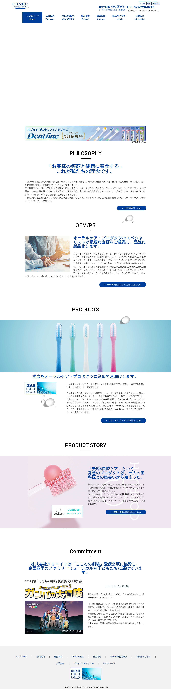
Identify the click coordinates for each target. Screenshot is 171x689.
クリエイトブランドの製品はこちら (125, 419)
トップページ (22, 656)
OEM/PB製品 (77, 656)
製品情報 (96, 656)
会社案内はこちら (133, 207)
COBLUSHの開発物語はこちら (127, 511)
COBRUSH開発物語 (118, 656)
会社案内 (41, 656)
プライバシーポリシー (83, 663)
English (155, 3)
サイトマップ (109, 663)
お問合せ (60, 663)
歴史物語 (58, 656)
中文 (149, 3)
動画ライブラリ (143, 656)
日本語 (142, 3)
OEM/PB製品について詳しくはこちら (124, 284)
